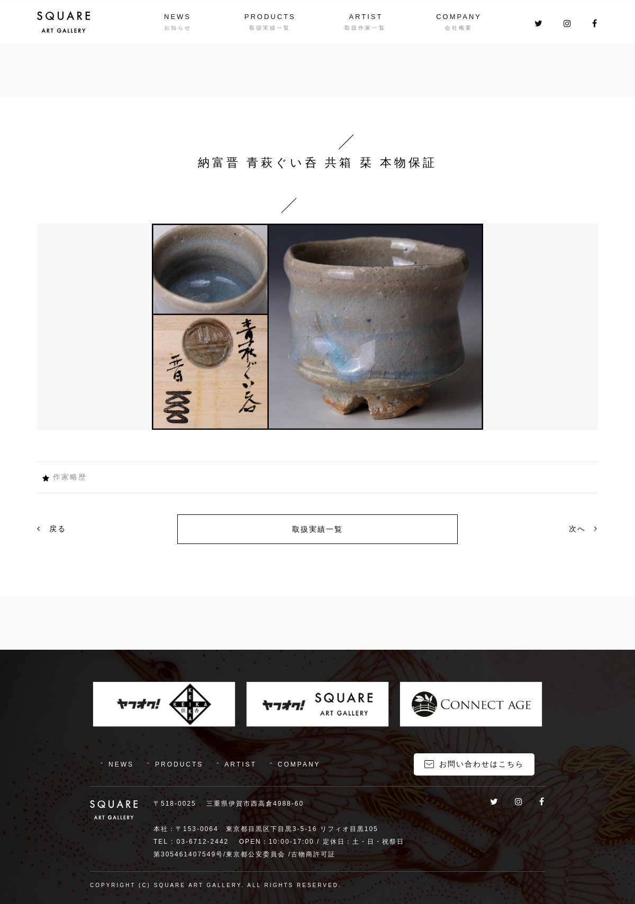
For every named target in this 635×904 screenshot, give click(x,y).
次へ (583, 528)
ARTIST (366, 17)
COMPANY (459, 17)
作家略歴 (70, 477)
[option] (317, 327)
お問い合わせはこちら (481, 764)
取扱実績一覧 (317, 529)
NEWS (177, 17)
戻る (51, 528)
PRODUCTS (270, 17)
